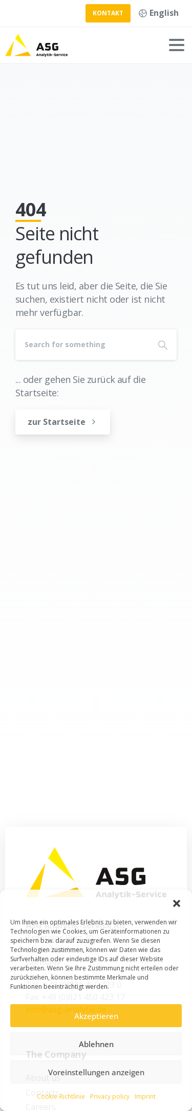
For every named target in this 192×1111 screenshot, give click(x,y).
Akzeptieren (96, 1016)
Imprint (145, 1096)
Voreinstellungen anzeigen (96, 1072)
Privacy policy (110, 1096)
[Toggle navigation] (176, 45)
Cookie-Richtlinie (61, 1096)
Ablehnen (96, 1044)
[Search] (82, 344)
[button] (177, 902)
